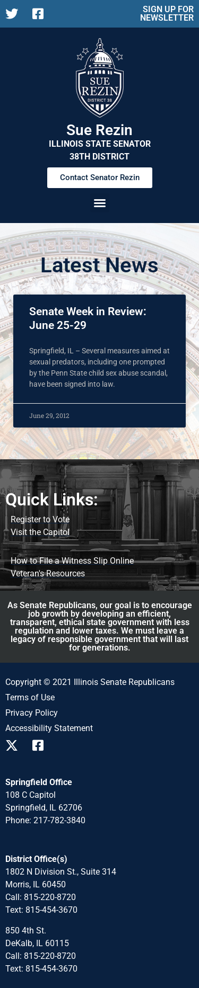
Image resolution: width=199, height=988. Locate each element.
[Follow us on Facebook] (41, 13)
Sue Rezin (99, 130)
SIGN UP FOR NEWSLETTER (167, 13)
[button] (99, 202)
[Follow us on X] (14, 13)
